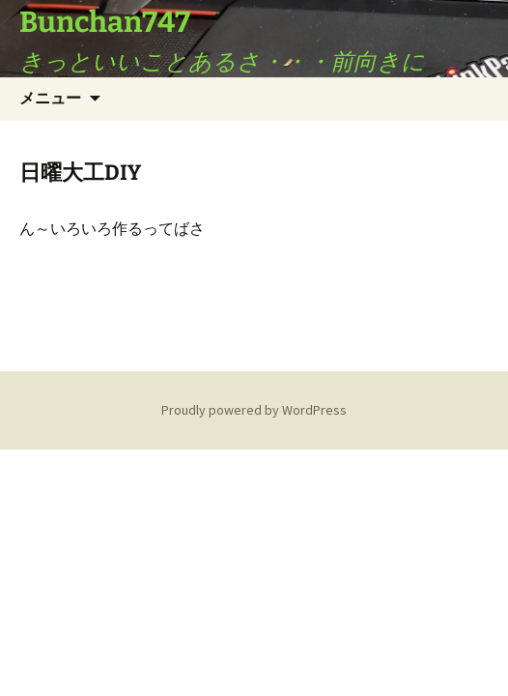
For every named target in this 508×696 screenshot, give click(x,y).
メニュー (50, 98)
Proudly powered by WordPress (254, 410)
